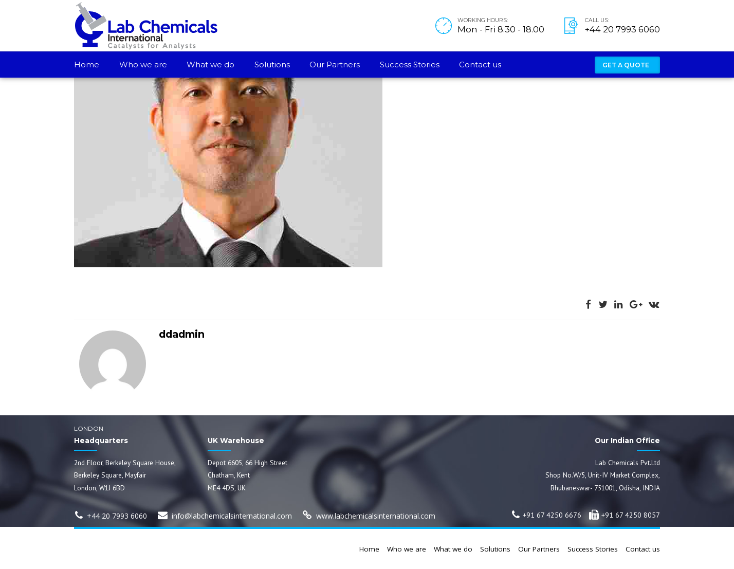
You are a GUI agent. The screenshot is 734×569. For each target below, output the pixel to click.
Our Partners (334, 64)
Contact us (480, 64)
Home (86, 64)
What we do (210, 64)
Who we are (143, 64)
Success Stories (409, 64)
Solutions (272, 64)
